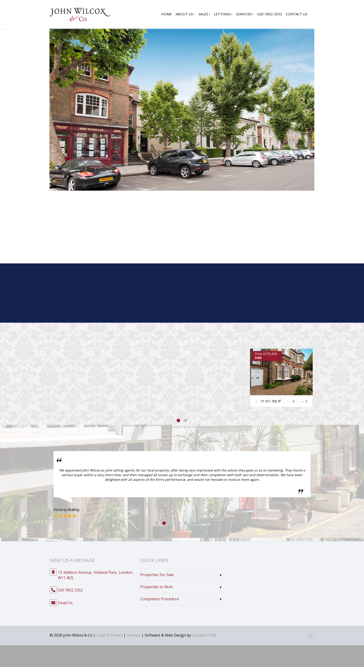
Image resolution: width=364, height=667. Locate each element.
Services (245, 14)
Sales (204, 14)
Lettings (223, 14)
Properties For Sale (157, 574)
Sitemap (134, 635)
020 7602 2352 (269, 14)
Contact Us (296, 14)
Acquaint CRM (204, 635)
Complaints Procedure (159, 598)
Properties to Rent (156, 586)
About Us (185, 14)
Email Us (65, 602)
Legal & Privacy (109, 635)
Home (166, 14)
